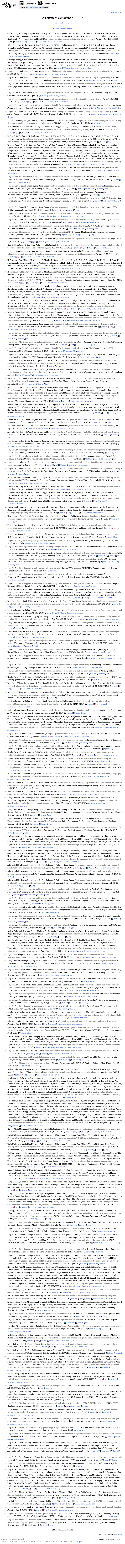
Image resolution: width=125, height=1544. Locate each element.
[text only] (68, 28)
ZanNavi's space (34, 8)
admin (120, 12)
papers (56, 23)
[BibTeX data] (58, 28)
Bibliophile (118, 1534)
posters (68, 23)
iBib (42, 8)
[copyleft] (80, 1542)
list (116, 12)
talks (62, 23)
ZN (105, 1534)
